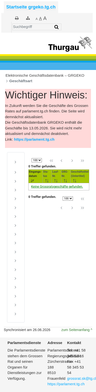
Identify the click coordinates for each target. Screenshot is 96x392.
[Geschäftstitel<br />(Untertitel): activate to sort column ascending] (79, 176)
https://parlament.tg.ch (34, 139)
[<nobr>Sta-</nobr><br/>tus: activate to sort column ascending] (47, 176)
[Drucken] (16, 18)
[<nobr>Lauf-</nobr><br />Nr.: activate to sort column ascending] (56, 176)
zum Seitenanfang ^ (76, 330)
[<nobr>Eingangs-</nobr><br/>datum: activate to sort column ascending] (36, 176)
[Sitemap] (28, 18)
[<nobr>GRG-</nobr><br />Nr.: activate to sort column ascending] (65, 176)
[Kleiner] (36, 18)
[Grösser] (40, 18)
